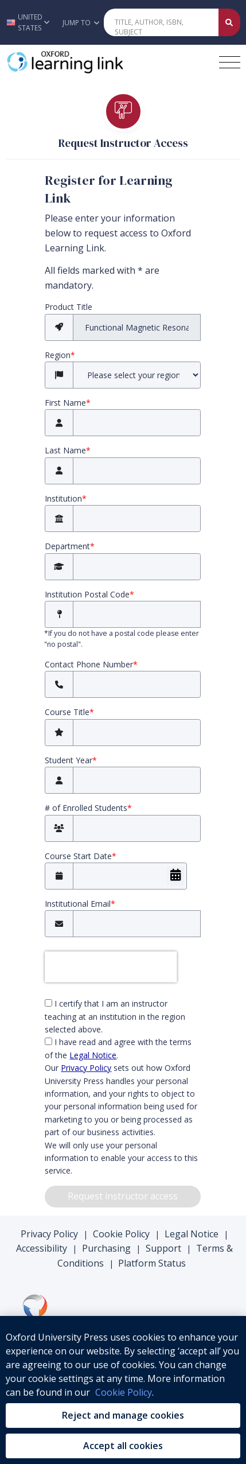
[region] (123, 1390)
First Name (68, 402)
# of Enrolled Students (88, 807)
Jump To (81, 23)
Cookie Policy (121, 1234)
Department (70, 546)
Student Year (71, 760)
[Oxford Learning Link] (92, 62)
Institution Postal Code (89, 594)
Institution (66, 498)
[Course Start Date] (130, 876)
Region (60, 355)
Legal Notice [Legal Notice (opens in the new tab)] (92, 1055)
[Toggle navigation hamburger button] (229, 62)
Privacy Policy (49, 1234)
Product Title (68, 306)
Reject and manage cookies (123, 1415)
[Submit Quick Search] (229, 22)
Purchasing (106, 1248)
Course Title (69, 711)
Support (163, 1248)
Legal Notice (191, 1234)
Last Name (68, 450)
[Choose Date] (175, 876)
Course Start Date (80, 856)
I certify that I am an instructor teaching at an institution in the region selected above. (115, 1016)
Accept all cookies (123, 1445)
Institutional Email (80, 903)
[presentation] (111, 967)
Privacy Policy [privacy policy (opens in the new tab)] (86, 1067)
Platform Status (152, 1263)
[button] (27, 22)
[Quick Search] (161, 22)
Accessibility (41, 1248)
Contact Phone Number (91, 664)
